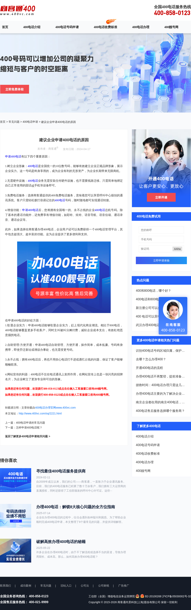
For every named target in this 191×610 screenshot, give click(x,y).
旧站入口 (66, 585)
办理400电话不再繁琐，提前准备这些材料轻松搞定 (161, 376)
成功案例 (25, 585)
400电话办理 (140, 27)
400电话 (33, 166)
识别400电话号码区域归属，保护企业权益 (161, 350)
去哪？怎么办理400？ (151, 359)
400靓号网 (171, 27)
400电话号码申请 (67, 27)
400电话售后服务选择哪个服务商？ (160, 410)
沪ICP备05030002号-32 (176, 596)
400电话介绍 (31, 27)
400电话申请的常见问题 (30, 422)
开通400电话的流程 (149, 367)
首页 (5, 27)
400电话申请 (30, 121)
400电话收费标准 (105, 27)
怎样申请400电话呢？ (29, 427)
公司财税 (103, 585)
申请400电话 (30, 210)
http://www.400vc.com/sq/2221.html (40, 413)
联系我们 (5, 585)
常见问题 (14, 121)
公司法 (85, 585)
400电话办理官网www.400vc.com (55, 407)
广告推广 (123, 585)
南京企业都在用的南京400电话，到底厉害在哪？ (161, 402)
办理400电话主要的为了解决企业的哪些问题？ (161, 393)
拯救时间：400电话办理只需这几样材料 (161, 385)
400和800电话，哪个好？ (153, 290)
